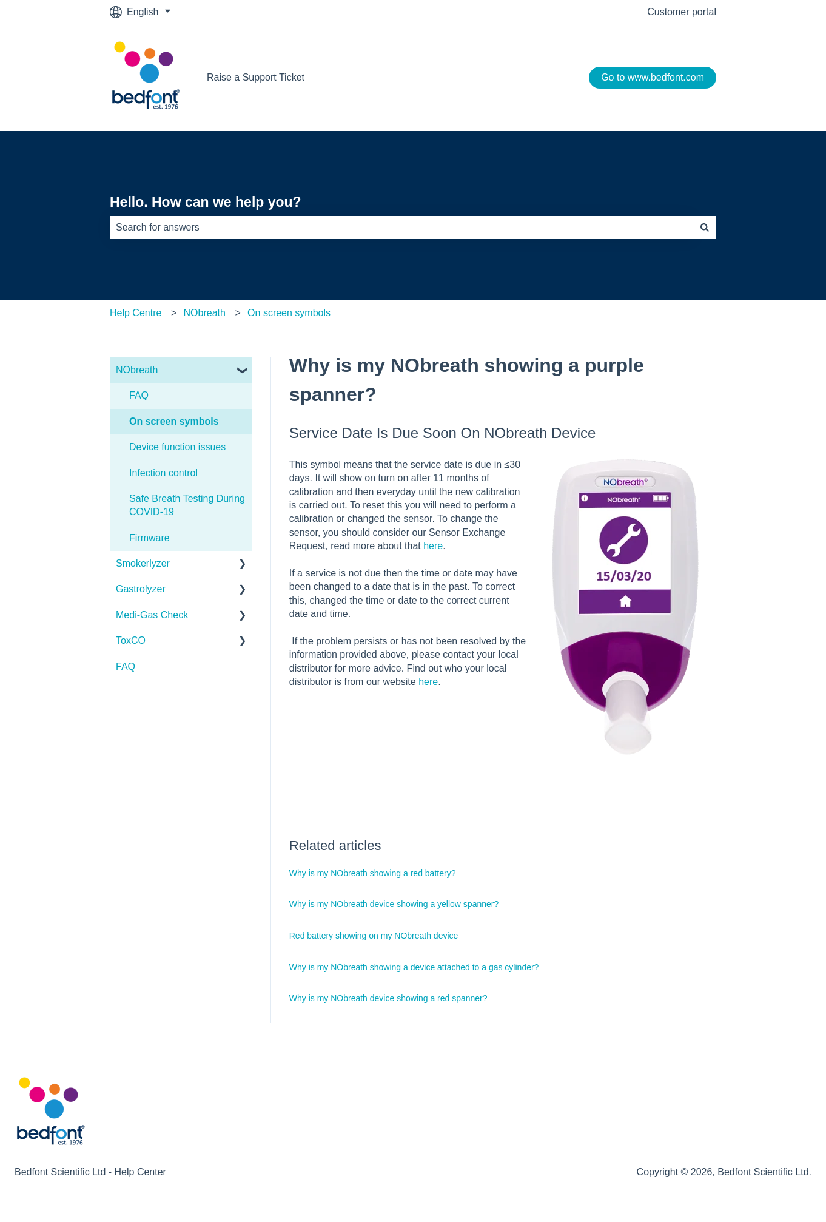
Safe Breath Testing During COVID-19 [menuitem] (187, 505)
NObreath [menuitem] (137, 370)
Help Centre (135, 313)
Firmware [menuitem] (149, 538)
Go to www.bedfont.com (652, 77)
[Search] (704, 227)
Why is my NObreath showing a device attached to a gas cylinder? (414, 967)
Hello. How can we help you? (205, 202)
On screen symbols (289, 313)
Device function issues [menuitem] (177, 447)
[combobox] (401, 227)
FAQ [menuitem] (139, 395)
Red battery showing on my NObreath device (373, 935)
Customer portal (681, 12)
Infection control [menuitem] (163, 473)
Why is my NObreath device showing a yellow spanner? (394, 904)
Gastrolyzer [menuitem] (141, 589)
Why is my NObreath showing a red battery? (372, 873)
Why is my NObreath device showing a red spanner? (388, 998)
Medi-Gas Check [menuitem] (152, 615)
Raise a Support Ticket (255, 77)
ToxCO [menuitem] (131, 640)
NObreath (205, 313)
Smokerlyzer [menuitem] (143, 563)
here (433, 546)
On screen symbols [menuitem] (174, 421)
